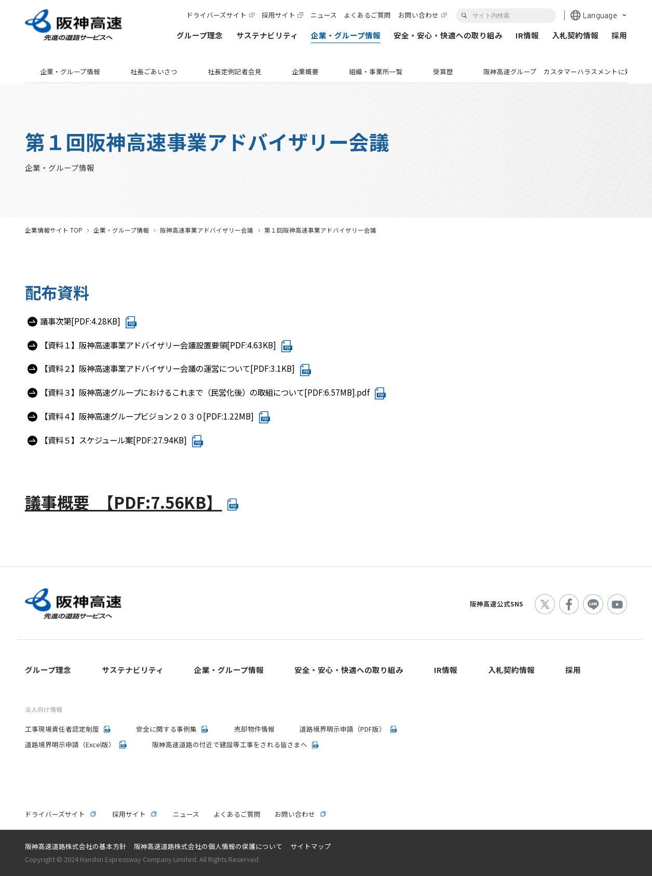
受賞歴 (443, 71)
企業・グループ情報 (70, 71)
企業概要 (305, 71)
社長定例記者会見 (235, 71)
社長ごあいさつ (154, 71)
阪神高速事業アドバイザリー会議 (206, 230)
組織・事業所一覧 (376, 71)
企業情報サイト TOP (54, 230)
